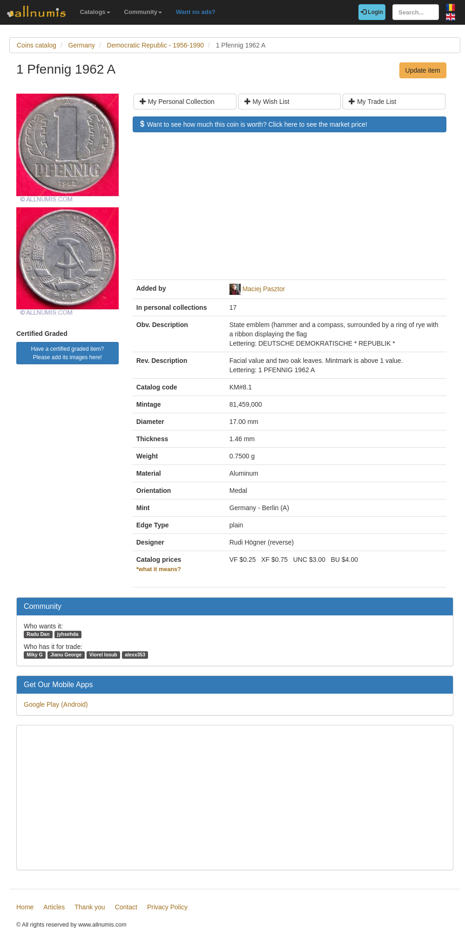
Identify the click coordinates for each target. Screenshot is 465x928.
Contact (126, 907)
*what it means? (158, 569)
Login (372, 12)
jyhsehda (68, 634)
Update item (422, 70)
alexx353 (135, 654)
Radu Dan (38, 634)
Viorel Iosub (103, 654)
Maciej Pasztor (264, 289)
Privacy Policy (167, 907)
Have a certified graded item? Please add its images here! (67, 353)
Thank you (89, 907)
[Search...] (415, 12)
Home (25, 907)
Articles (54, 907)
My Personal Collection (177, 101)
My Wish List (267, 101)
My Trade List (372, 101)
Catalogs (95, 11)
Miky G (34, 654)
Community (143, 11)
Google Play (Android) (56, 704)
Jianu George (65, 654)
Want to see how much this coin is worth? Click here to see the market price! (253, 124)
